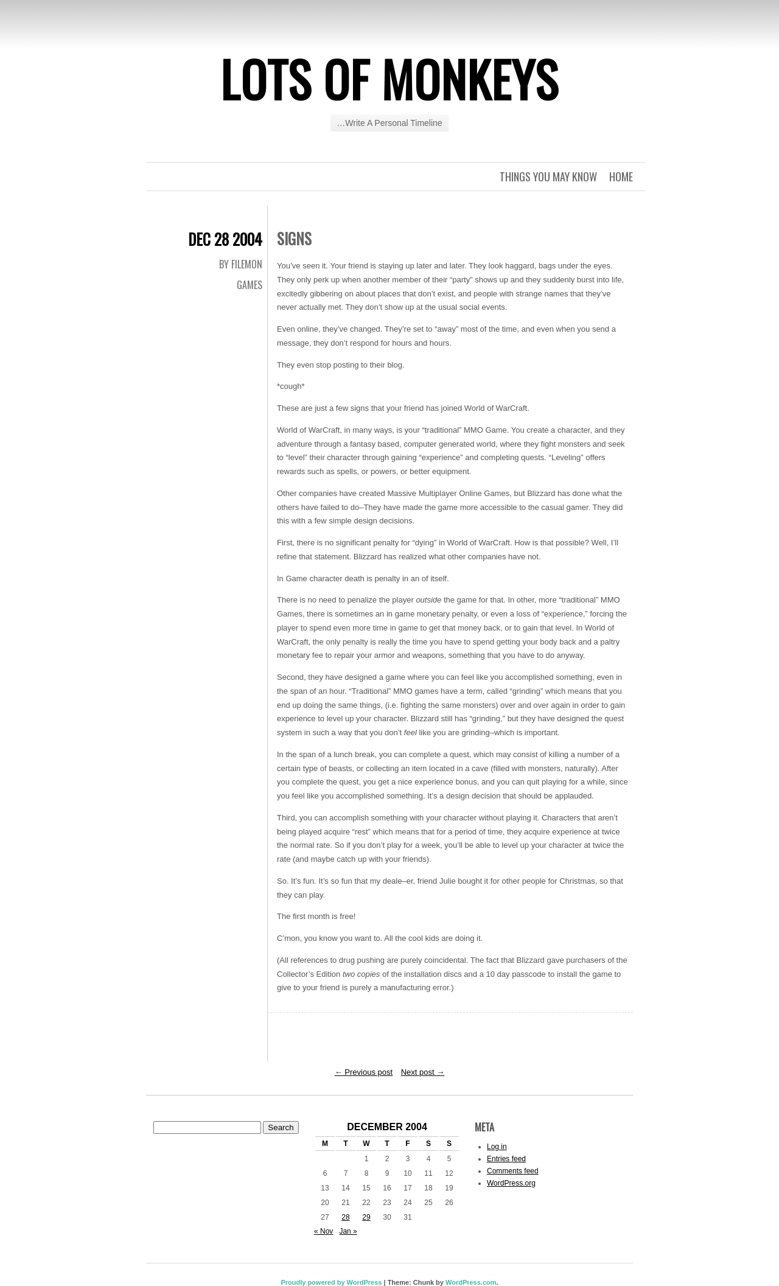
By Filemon (240, 264)
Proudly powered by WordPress (331, 1282)
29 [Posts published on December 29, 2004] (366, 1217)
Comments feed (513, 1171)
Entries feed (506, 1159)
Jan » (348, 1231)
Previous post (364, 1072)
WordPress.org (511, 1183)
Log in (497, 1146)
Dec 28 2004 (225, 239)
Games (249, 285)
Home (621, 176)
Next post (423, 1072)
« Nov (323, 1231)
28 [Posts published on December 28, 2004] (345, 1217)
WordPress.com (471, 1282)
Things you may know (548, 176)
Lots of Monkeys (389, 78)
